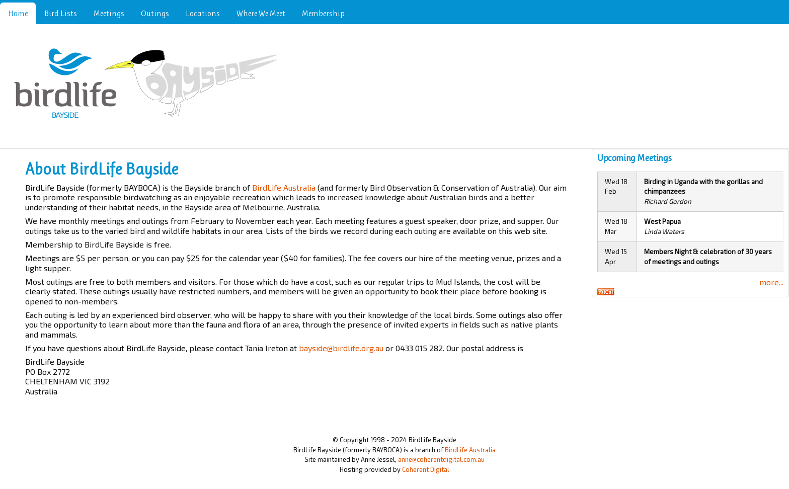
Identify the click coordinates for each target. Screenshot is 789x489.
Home (18, 13)
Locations (203, 13)
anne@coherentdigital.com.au (441, 459)
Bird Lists (60, 13)
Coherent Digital (425, 469)
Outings (155, 13)
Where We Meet (260, 13)
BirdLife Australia (283, 187)
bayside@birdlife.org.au (341, 348)
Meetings (109, 13)
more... (771, 282)
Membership (323, 13)
